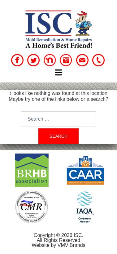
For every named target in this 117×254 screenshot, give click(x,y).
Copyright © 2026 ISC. (58, 235)
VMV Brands (71, 245)
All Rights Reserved (58, 240)
